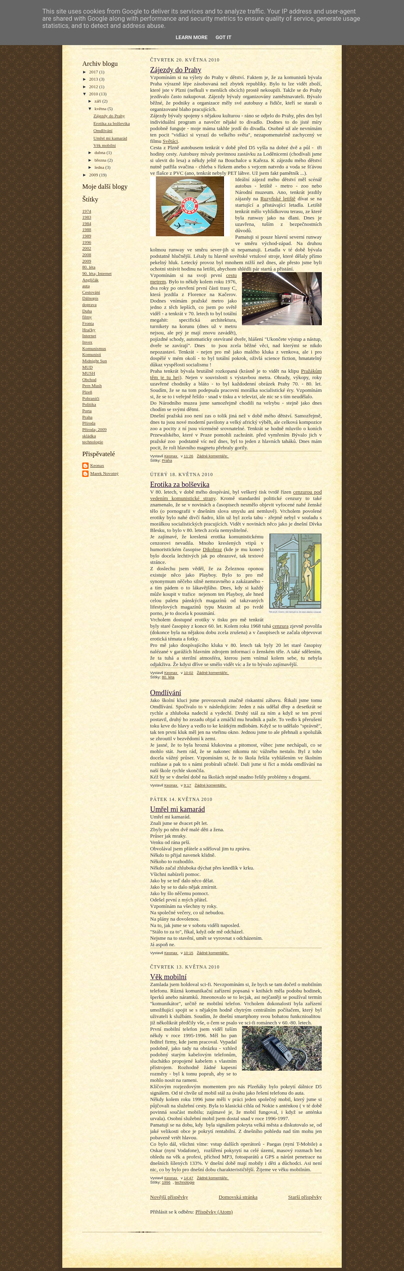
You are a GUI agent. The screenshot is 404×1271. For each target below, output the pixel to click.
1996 (86, 242)
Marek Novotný (104, 473)
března (101, 160)
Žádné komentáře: (213, 456)
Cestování (91, 292)
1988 (86, 229)
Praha (87, 417)
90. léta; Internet (97, 273)
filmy (87, 316)
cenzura (280, 626)
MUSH (88, 373)
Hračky (88, 329)
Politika (89, 404)
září (99, 101)
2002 (86, 248)
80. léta (88, 267)
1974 (86, 211)
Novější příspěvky (169, 1197)
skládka (89, 435)
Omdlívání (103, 130)
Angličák (90, 279)
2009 (94, 174)
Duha (87, 310)
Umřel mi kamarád (110, 138)
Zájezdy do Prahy (109, 115)
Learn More (192, 37)
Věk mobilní (104, 145)
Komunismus (94, 348)
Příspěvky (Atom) (214, 1212)
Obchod (89, 379)
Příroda (88, 423)
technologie (92, 441)
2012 (94, 86)
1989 (86, 235)
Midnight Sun (94, 360)
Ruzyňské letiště (277, 199)
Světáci (170, 141)
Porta (87, 410)
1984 (86, 223)
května (101, 108)
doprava (89, 304)
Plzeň (87, 391)
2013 (94, 79)
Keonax (97, 465)
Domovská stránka (238, 1197)
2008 (86, 254)
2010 (94, 93)
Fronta (88, 323)
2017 (94, 71)
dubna (101, 152)
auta (86, 285)
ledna (100, 167)
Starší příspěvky (305, 1197)
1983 (86, 217)
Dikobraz (212, 549)
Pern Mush (92, 385)
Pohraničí (90, 398)
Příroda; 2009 (94, 429)
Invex (87, 342)
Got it (224, 37)
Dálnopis (90, 298)
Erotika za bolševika (111, 123)
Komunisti (91, 354)
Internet (89, 335)
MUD (87, 367)
